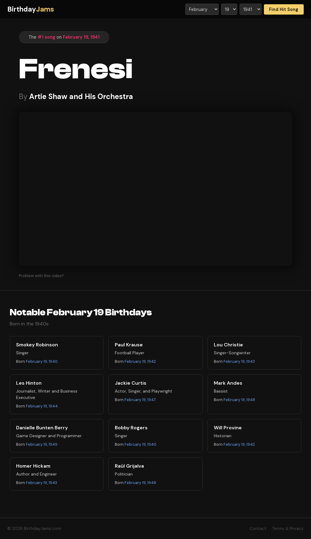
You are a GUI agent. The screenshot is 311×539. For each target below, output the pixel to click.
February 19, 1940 (42, 361)
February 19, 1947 (140, 399)
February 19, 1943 (239, 361)
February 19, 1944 (42, 406)
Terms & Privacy (288, 528)
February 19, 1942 (140, 361)
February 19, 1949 (41, 444)
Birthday (30, 9)
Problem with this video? (41, 275)
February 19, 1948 (239, 399)
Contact (258, 528)
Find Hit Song (283, 9)
